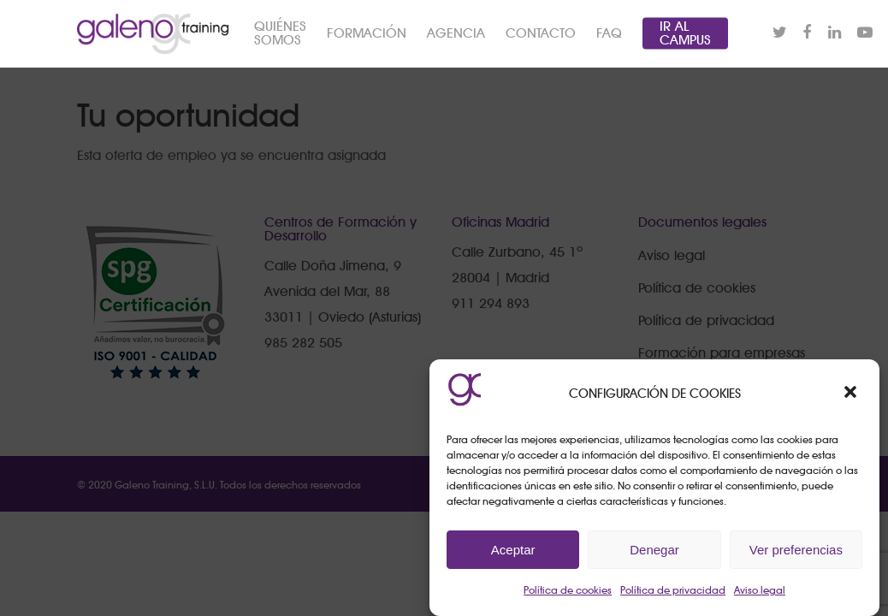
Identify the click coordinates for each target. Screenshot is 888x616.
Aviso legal (759, 589)
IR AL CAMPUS (728, 47)
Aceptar (513, 549)
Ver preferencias (796, 549)
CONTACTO (583, 47)
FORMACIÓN (409, 47)
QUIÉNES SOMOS (323, 47)
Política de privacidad (672, 589)
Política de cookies (568, 589)
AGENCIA (499, 47)
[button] (852, 393)
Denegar (654, 549)
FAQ (652, 47)
